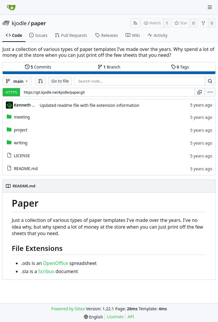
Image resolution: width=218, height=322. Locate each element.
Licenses (115, 316)
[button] (40, 81)
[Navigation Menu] (210, 7)
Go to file (60, 81)
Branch (109, 67)
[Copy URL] (199, 92)
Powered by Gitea (68, 308)
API (131, 316)
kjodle (19, 23)
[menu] (210, 92)
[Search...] (210, 81)
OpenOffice (55, 263)
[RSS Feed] (135, 23)
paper (38, 23)
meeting (22, 117)
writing (20, 142)
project (20, 130)
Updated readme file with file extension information (89, 105)
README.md (26, 168)
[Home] (11, 7)
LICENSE (22, 155)
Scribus (46, 271)
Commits (38, 67)
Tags (180, 67)
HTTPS (11, 92)
